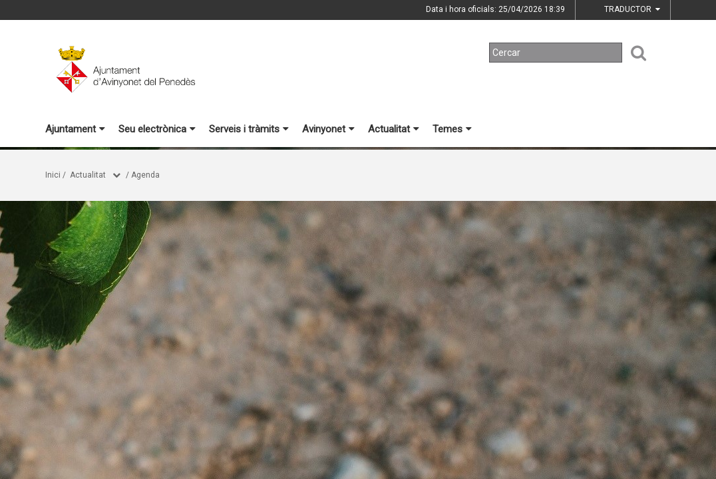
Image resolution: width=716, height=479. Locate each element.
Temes (452, 129)
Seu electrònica (157, 129)
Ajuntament (75, 129)
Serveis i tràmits (249, 129)
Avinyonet (328, 129)
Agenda (145, 175)
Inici (53, 175)
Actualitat (393, 129)
